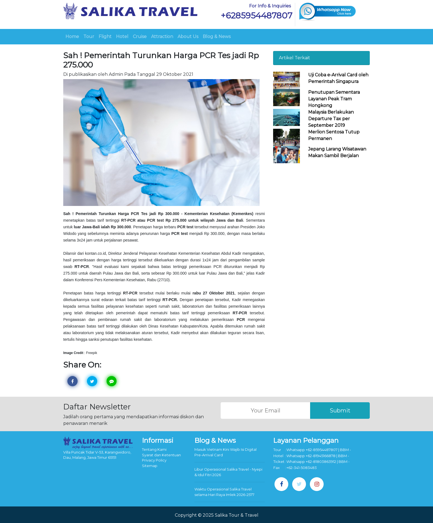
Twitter (93, 381)
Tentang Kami (154, 449)
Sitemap (149, 465)
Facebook (74, 381)
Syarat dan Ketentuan (161, 455)
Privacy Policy (154, 460)
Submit (340, 410)
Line (113, 381)
